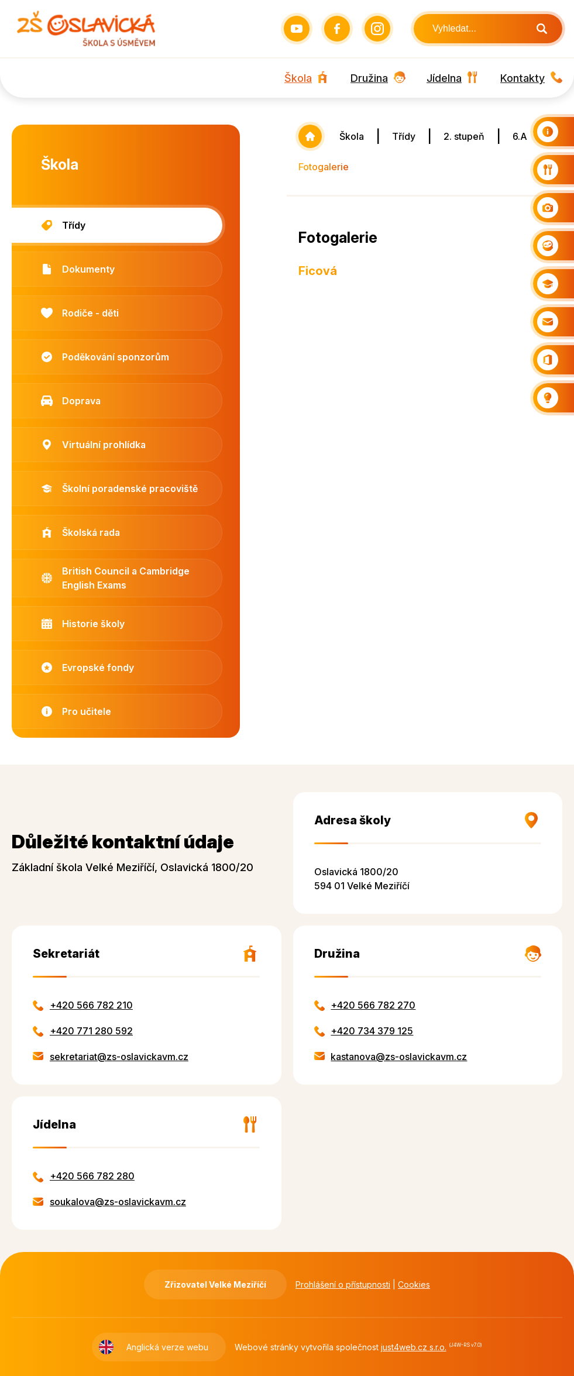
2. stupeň (464, 136)
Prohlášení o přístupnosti (342, 1284)
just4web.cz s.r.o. (413, 1347)
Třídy (403, 136)
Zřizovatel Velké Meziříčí (215, 1284)
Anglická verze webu (167, 1347)
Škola (351, 136)
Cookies (414, 1284)
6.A (520, 136)
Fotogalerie (323, 167)
